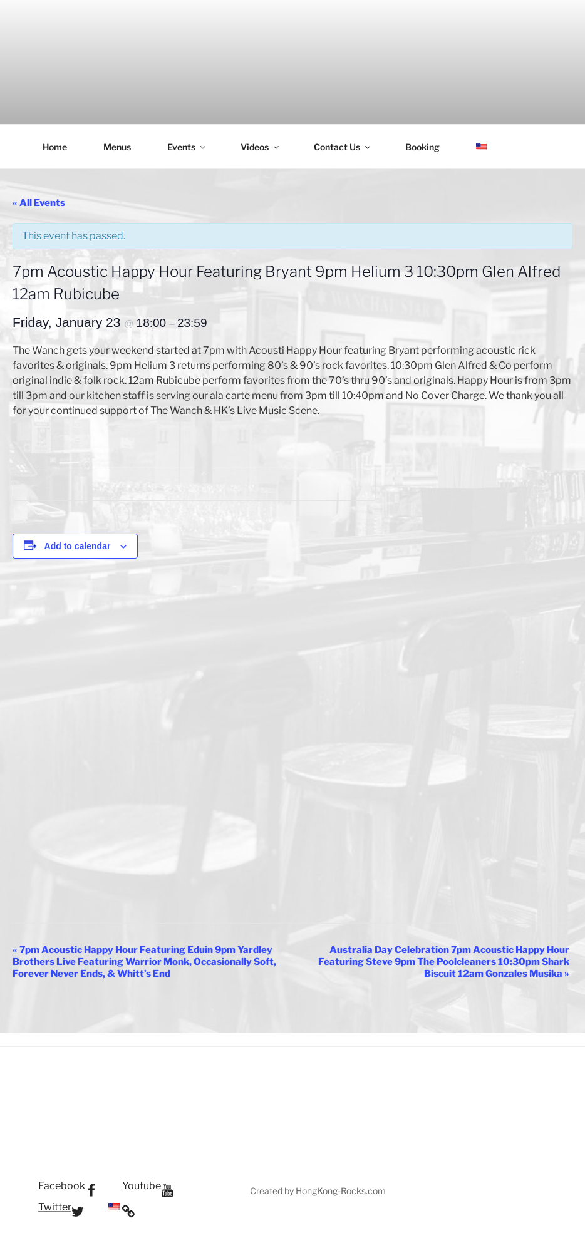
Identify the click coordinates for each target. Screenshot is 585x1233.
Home (55, 147)
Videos (261, 147)
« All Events (39, 203)
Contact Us (343, 147)
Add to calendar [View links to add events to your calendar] (77, 546)
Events (187, 147)
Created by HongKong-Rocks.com (318, 1190)
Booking (422, 147)
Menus (117, 147)
